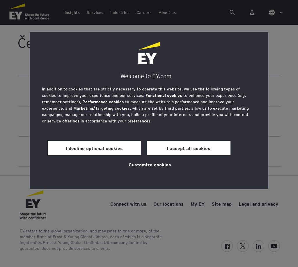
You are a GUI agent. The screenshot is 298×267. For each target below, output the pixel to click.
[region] (149, 110)
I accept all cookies (188, 148)
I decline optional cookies (94, 148)
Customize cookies (150, 164)
